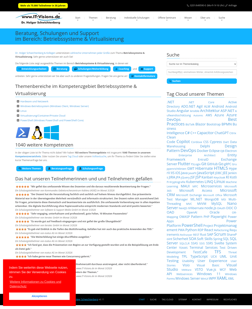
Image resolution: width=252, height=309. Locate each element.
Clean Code (171, 139)
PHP (206, 217)
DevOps (188, 150)
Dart (226, 142)
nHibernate (196, 208)
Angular (182, 110)
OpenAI (192, 212)
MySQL (216, 203)
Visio (186, 265)
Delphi (205, 146)
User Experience (212, 260)
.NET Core (201, 102)
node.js (210, 207)
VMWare (186, 269)
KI (227, 177)
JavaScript (206, 172)
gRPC (227, 164)
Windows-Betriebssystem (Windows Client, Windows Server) (54, 106)
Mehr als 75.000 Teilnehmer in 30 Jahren (43, 5)
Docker (203, 150)
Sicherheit (180, 238)
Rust (203, 234)
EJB (222, 151)
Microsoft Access (195, 190)
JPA (178, 177)
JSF (192, 177)
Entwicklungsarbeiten (33, 68)
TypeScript (199, 256)
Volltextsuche (99, 156)
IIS (173, 172)
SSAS (194, 243)
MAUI (185, 186)
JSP (198, 177)
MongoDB (212, 199)
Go (220, 163)
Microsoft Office (212, 195)
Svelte (219, 243)
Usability (188, 261)
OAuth (221, 208)
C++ (193, 133)
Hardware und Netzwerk (34, 101)
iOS (177, 173)
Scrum (220, 234)
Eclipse (214, 150)
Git (203, 163)
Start (77, 17)
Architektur (210, 110)
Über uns (205, 17)
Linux (23, 111)
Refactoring (221, 230)
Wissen (188, 17)
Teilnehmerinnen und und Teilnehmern (92, 178)
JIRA (172, 177)
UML (223, 256)
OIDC (229, 208)
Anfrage (233, 5)
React (208, 229)
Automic (198, 115)
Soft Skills (205, 238)
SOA (192, 238)
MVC (189, 204)
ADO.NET (188, 106)
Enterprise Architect (197, 155)
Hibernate (204, 168)
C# (187, 132)
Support (147, 68)
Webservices (184, 274)
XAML (222, 278)
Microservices (211, 186)
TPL (184, 256)
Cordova (196, 142)
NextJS (183, 208)
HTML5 (221, 168)
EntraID (203, 159)
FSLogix (196, 164)
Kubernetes (195, 181)
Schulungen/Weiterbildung (91, 68)
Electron (231, 151)
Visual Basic (208, 265)
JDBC (218, 173)
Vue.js (211, 269)
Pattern (196, 216)
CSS (206, 142)
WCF (223, 270)
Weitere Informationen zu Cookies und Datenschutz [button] (35, 284)
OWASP (184, 217)
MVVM (201, 204)
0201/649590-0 (198, 5)
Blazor (200, 124)
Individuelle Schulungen (136, 17)
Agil (200, 106)
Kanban (207, 177)
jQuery (185, 177)
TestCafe (200, 252)
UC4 (214, 256)
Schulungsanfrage (91, 168)
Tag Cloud (73, 156)
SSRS (209, 243)
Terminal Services (204, 247)
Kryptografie (177, 182)
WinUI (204, 278)
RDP (201, 230)
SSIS (202, 243)
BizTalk (190, 124)
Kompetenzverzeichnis (28, 156)
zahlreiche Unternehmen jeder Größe (90, 53)
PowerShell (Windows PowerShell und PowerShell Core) (51, 120)
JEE (225, 172)
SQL (226, 238)
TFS (218, 251)
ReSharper (186, 234)
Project (208, 226)
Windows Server (188, 278)
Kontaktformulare (143, 76)
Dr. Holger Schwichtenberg (84, 299)
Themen (93, 17)
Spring (217, 239)
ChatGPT (222, 132)
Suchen (175, 81)
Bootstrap (214, 124)
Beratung (111, 17)
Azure (219, 115)
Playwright (219, 216)
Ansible (194, 111)
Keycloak (219, 177)
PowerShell (192, 225)
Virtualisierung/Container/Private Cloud (42, 115)
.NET (170, 101)
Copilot (183, 141)
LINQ (208, 181)
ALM (207, 106)
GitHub (212, 164)
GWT (190, 168)
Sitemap (183, 299)
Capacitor (205, 132)
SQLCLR (184, 243)
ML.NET (196, 199)
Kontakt (196, 299)
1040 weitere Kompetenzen (44, 145)
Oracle (215, 212)
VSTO (199, 269)
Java (184, 172)
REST (196, 234)
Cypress (216, 141)
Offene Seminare (167, 17)
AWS (209, 115)
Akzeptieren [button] (39, 296)
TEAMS (183, 248)
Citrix (232, 133)
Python (191, 229)
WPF (212, 278)
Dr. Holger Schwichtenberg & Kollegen (35, 53)
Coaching (122, 68)
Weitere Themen (30, 168)
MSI (223, 199)
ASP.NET (227, 110)
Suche (222, 17)
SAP (210, 234)
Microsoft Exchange (189, 195)
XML (231, 278)
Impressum (212, 299)
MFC (195, 186)
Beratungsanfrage (60, 168)
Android (218, 106)
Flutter (184, 163)
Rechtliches (230, 299)
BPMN (227, 124)
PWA (181, 230)
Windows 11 (209, 273)
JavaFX (192, 173)
